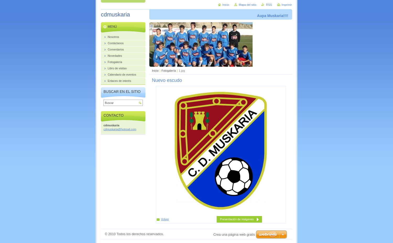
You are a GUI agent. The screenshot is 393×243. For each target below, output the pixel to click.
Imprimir (287, 4)
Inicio (155, 70)
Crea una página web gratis (234, 234)
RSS (269, 4)
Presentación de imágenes (237, 219)
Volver (165, 219)
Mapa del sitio (247, 4)
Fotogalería (168, 70)
